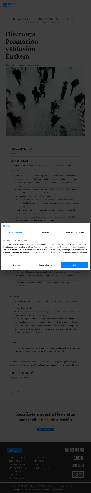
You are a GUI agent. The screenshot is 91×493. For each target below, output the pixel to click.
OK (74, 265)
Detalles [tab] (45, 232)
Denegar (16, 265)
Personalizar (45, 265)
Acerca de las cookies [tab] (75, 232)
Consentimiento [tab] (15, 232)
